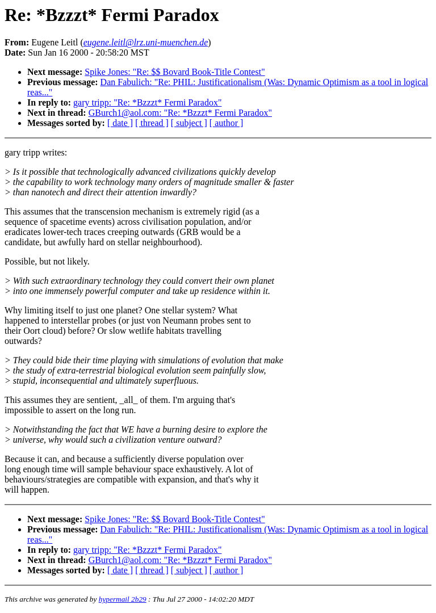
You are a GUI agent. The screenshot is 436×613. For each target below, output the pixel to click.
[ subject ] (189, 123)
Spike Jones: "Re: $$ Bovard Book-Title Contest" (175, 72)
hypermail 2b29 (122, 599)
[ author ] (226, 123)
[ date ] (120, 123)
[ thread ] (152, 123)
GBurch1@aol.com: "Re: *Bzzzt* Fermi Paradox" (180, 112)
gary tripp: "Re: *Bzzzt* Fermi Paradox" (147, 102)
